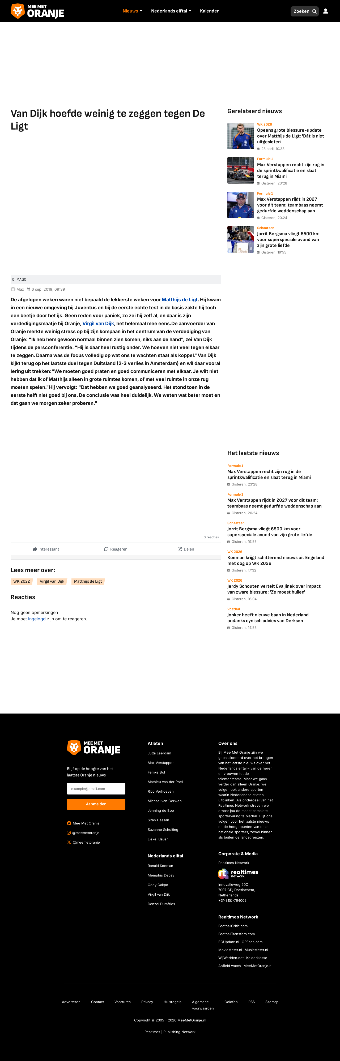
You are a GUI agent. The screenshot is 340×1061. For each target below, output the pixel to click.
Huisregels (172, 1002)
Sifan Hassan (158, 820)
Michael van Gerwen (165, 801)
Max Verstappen (161, 763)
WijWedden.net (231, 958)
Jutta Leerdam (159, 753)
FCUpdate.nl (228, 942)
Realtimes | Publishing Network (170, 1032)
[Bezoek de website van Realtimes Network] (238, 873)
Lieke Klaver (158, 839)
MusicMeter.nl (256, 950)
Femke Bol (156, 772)
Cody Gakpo (158, 885)
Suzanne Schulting (163, 829)
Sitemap (271, 1002)
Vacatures (122, 1002)
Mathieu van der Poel (165, 782)
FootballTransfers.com (236, 934)
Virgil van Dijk (98, 323)
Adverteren (71, 1002)
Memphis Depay (161, 875)
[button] (140, 11)
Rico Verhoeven (161, 791)
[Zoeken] (300, 11)
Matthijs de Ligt (180, 299)
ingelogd (37, 618)
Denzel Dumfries (161, 904)
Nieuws (130, 11)
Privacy (147, 1002)
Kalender (209, 11)
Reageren (116, 548)
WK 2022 (21, 581)
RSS (251, 1002)
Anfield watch (229, 966)
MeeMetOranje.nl (258, 966)
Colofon (231, 1002)
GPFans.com (252, 942)
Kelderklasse (256, 958)
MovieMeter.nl (230, 950)
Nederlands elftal (169, 11)
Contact (97, 1002)
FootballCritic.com (233, 926)
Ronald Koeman (160, 866)
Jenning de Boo (161, 810)
